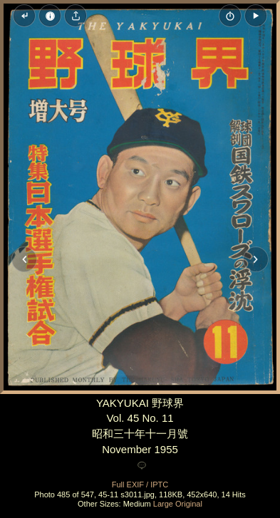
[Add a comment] (142, 466)
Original (188, 503)
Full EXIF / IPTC (140, 484)
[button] (255, 15)
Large (163, 503)
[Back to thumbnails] (24, 15)
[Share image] (75, 15)
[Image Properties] (49, 15)
